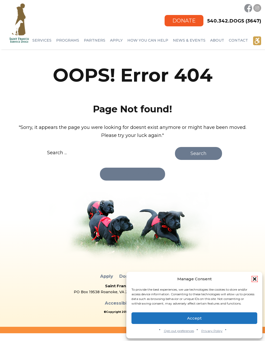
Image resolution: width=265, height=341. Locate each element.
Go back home (132, 174)
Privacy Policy (212, 331)
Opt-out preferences (179, 331)
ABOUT (217, 40)
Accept (194, 318)
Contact (238, 40)
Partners (94, 40)
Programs (67, 40)
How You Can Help (147, 40)
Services (41, 40)
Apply (116, 40)
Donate (184, 20)
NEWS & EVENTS (189, 40)
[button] (254, 279)
